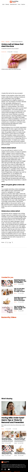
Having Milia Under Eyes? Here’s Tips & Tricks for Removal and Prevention (12, 420)
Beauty (7, 4)
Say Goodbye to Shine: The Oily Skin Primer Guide (20, 308)
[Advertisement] (14, 23)
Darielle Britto (3, 51)
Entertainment (13, 4)
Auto (3, 4)
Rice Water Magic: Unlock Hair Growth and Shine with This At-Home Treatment (7, 440)
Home (2, 41)
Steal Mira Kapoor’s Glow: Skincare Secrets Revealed (20, 299)
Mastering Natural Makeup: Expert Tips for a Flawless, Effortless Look (20, 282)
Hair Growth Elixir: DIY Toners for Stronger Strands (19, 290)
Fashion (23, 4)
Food (19, 4)
